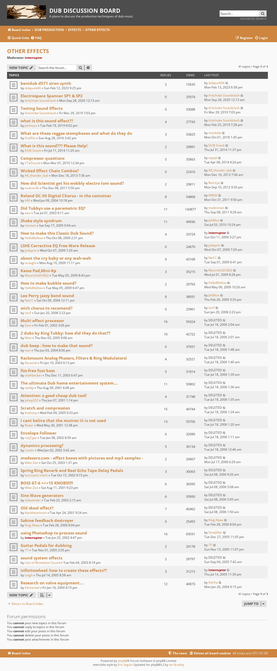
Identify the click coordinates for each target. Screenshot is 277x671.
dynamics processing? (42, 445)
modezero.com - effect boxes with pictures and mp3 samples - (82, 458)
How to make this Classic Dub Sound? (57, 233)
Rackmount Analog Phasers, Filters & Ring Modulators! (74, 358)
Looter (29, 450)
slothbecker (33, 375)
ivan (28, 350)
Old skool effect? (37, 507)
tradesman (216, 208)
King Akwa (32, 525)
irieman (30, 225)
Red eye (214, 183)
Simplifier (215, 532)
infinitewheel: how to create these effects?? (64, 570)
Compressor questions (42, 158)
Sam (28, 325)
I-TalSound (32, 163)
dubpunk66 (33, 88)
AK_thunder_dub (36, 175)
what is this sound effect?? (47, 120)
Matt (28, 338)
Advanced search (253, 19)
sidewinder (33, 500)
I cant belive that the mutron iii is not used (63, 420)
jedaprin (31, 250)
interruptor (33, 57)
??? (27, 550)
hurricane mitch (36, 475)
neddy (29, 388)
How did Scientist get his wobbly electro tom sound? (72, 183)
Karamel (31, 363)
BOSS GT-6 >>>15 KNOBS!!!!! (47, 482)
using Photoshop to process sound (54, 532)
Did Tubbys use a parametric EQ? (53, 208)
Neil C (212, 257)
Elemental (32, 587)
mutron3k (32, 188)
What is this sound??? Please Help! (54, 145)
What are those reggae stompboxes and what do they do (76, 133)
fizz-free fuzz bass (38, 370)
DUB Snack (33, 150)
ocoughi (30, 263)
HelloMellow (34, 238)
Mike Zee (31, 463)
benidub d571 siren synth (46, 83)
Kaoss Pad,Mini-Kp (38, 270)
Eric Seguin (125, 665)
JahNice (213, 220)
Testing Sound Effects (42, 108)
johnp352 (31, 400)
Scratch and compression (45, 408)
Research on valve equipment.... (52, 582)
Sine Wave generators (42, 495)
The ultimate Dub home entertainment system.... (69, 383)
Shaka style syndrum (41, 220)
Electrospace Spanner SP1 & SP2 (52, 95)
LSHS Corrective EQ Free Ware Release (58, 245)
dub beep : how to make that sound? (57, 345)
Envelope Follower (39, 433)
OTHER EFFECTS (28, 51)
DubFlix (30, 138)
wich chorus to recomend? (47, 308)
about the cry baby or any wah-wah (56, 258)
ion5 (28, 313)
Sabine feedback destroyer (47, 520)
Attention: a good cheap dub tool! (54, 395)
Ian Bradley (176, 665)
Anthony (31, 413)
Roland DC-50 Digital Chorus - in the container (66, 195)
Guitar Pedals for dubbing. (47, 545)
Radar (29, 425)
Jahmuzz (31, 125)
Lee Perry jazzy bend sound (47, 295)
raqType (31, 438)
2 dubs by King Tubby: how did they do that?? (65, 333)
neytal (212, 158)
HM (27, 200)
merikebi (214, 133)
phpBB (122, 661)
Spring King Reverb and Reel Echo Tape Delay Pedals (72, 470)
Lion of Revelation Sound (43, 562)
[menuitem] (36, 38)
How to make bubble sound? (48, 283)
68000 (213, 195)
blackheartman (36, 512)
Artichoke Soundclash (40, 100)
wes (28, 213)
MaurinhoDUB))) (37, 275)
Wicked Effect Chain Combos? (50, 170)
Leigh (29, 575)
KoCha (213, 582)
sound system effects (41, 557)
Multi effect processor (42, 320)
